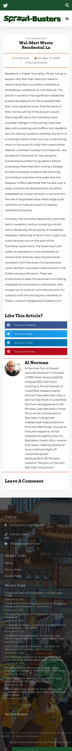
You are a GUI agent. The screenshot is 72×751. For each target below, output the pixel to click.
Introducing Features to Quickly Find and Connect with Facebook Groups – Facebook (34, 658)
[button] (67, 5)
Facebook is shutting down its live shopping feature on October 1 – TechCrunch (35, 605)
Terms (9, 563)
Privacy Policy (13, 569)
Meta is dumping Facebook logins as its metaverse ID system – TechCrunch (32, 648)
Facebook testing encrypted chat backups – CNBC (34, 594)
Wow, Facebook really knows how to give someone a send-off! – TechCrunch (33, 680)
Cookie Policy (13, 575)
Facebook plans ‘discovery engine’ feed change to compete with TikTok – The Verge (35, 669)
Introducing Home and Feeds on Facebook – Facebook (35, 616)
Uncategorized (36, 38)
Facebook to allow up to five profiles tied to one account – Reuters (35, 626)
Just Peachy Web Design (56, 742)
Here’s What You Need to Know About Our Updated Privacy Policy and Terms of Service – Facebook (35, 692)
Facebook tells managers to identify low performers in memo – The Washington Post (34, 637)
